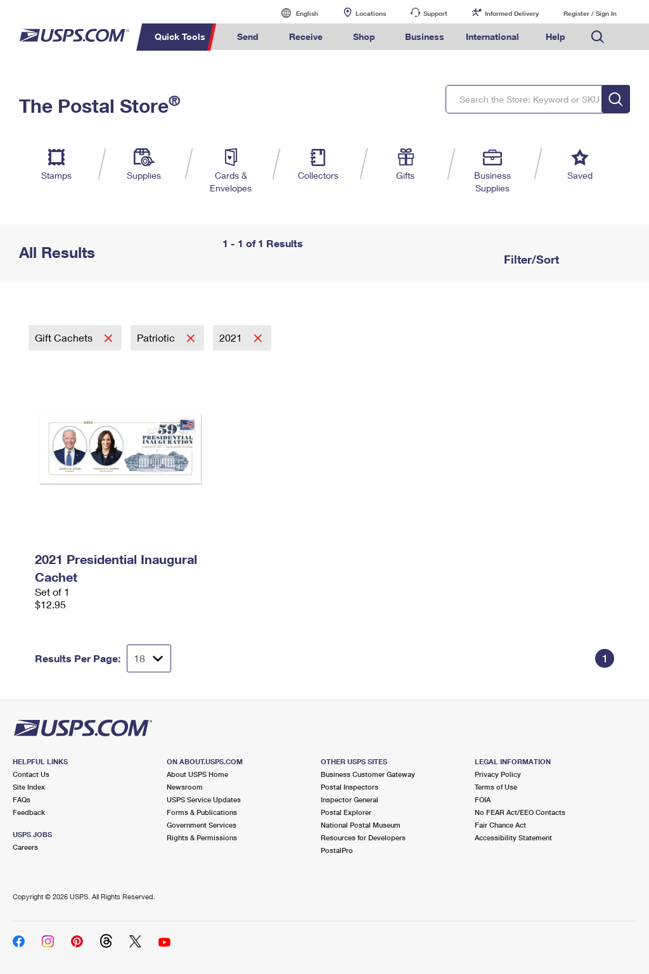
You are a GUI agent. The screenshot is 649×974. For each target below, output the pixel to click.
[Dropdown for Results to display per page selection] (149, 658)
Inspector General (349, 799)
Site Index (29, 787)
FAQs (21, 799)
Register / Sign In (590, 13)
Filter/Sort (530, 259)
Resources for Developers (363, 837)
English (294, 13)
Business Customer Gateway (368, 774)
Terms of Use (496, 787)
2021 (232, 337)
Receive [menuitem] (306, 36)
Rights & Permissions (202, 837)
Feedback (29, 812)
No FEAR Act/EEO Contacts (520, 812)
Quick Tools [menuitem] (180, 36)
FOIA (483, 799)
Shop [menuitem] (364, 36)
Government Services (201, 825)
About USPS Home (197, 774)
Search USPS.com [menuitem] (598, 37)
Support (435, 13)
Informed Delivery (512, 13)
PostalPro (337, 850)
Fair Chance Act (500, 825)
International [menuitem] (492, 36)
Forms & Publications (202, 812)
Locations (371, 13)
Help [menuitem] (555, 36)
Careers (25, 847)
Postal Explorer (346, 812)
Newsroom (185, 787)
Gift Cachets (65, 337)
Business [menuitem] (424, 36)
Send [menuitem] (248, 36)
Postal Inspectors (349, 787)
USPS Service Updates (204, 799)
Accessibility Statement (513, 837)
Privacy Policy (498, 774)
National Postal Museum (361, 825)
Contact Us (31, 774)
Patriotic (157, 337)
